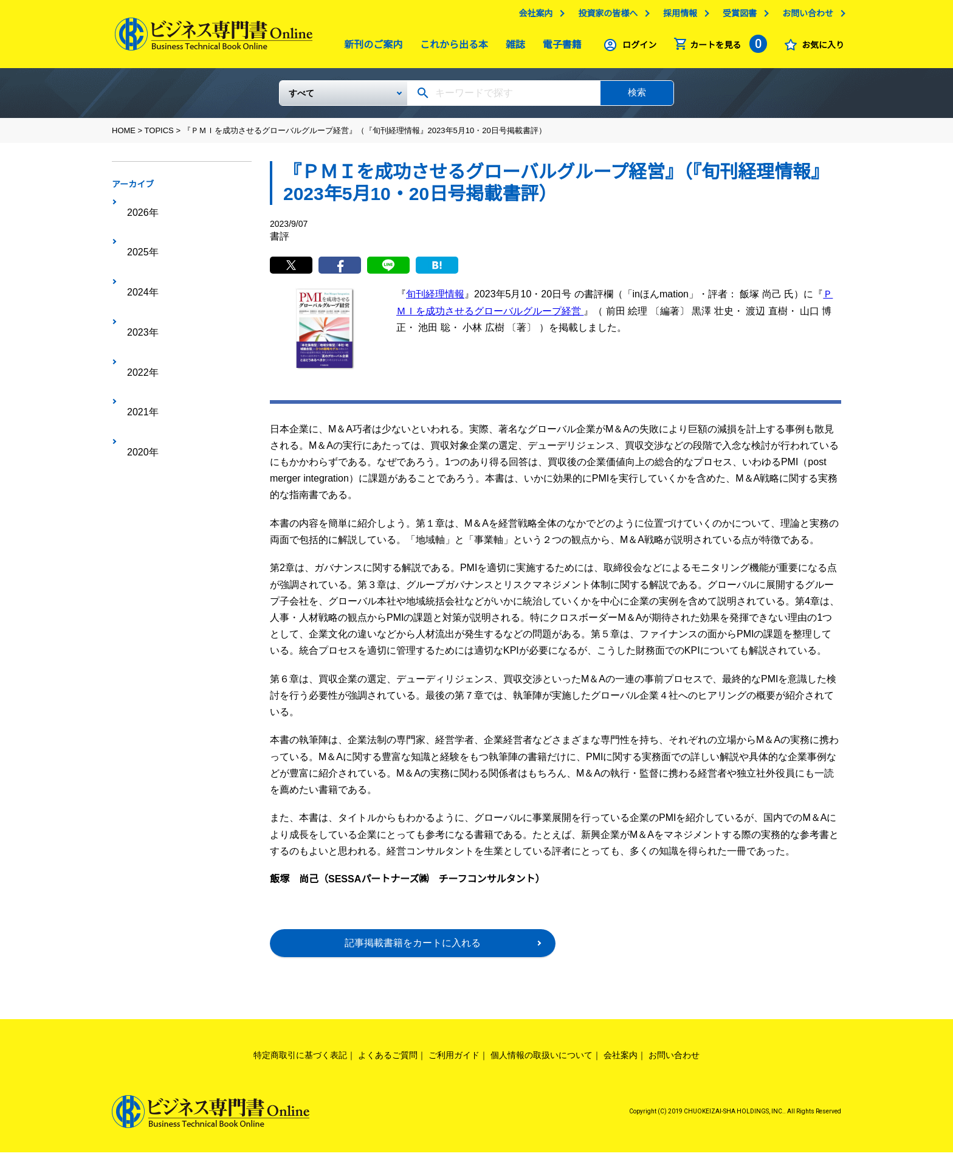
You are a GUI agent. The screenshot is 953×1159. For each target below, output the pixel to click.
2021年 (137, 301)
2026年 (137, 207)
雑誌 (512, 48)
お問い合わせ (804, 16)
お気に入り (820, 48)
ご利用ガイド (454, 1062)
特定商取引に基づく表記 (300, 1062)
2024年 (137, 245)
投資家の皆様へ (605, 16)
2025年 (137, 226)
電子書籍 (559, 48)
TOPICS (159, 135)
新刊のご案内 (370, 48)
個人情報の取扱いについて (541, 1062)
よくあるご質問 (388, 1062)
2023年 (137, 264)
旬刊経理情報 (435, 301)
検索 (637, 97)
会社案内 (532, 16)
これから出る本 (451, 48)
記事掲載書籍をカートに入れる (413, 950)
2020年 (137, 320)
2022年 (137, 283)
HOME (124, 135)
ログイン (636, 48)
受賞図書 (737, 16)
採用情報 (677, 16)
